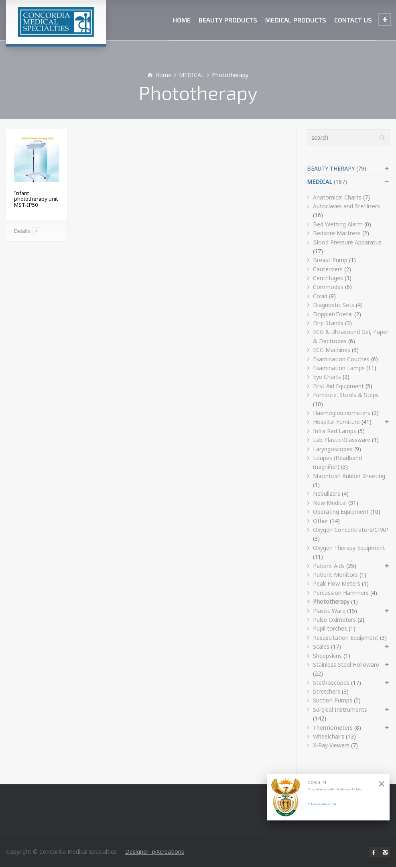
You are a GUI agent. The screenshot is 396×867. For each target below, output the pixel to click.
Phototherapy (331, 601)
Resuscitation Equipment (345, 637)
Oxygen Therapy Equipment (349, 548)
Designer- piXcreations (154, 851)
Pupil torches (330, 628)
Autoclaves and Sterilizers (346, 206)
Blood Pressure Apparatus (347, 242)
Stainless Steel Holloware (346, 664)
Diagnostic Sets (333, 305)
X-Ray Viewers (331, 745)
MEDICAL (319, 181)
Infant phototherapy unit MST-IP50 (36, 198)
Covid (320, 296)
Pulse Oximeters (334, 619)
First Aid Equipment (338, 386)
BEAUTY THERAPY (331, 168)
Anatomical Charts (337, 197)
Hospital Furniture (336, 421)
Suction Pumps (332, 700)
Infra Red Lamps (334, 431)
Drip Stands (328, 323)
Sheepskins (327, 655)
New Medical (330, 503)
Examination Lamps (339, 368)
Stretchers (326, 691)
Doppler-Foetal (333, 314)
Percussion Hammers (341, 592)
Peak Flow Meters (336, 583)
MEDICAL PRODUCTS (295, 20)
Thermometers (333, 727)
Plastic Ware (329, 611)
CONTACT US (353, 20)
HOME (182, 20)
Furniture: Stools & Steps (346, 395)
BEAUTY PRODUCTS (228, 20)
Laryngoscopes (333, 449)
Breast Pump (330, 260)
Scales (321, 646)
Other (320, 521)
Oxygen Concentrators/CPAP (350, 529)
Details (22, 231)
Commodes (328, 287)
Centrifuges (328, 278)
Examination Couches (341, 359)
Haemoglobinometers (341, 413)
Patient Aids (329, 566)
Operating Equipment (341, 511)
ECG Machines (331, 350)
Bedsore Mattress (337, 233)
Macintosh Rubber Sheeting (349, 476)
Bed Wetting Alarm (338, 224)
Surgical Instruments (340, 709)
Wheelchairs (328, 736)
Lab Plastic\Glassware (341, 440)
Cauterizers (328, 269)
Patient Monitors (335, 574)
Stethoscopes (331, 682)
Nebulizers (326, 493)
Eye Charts (327, 377)
